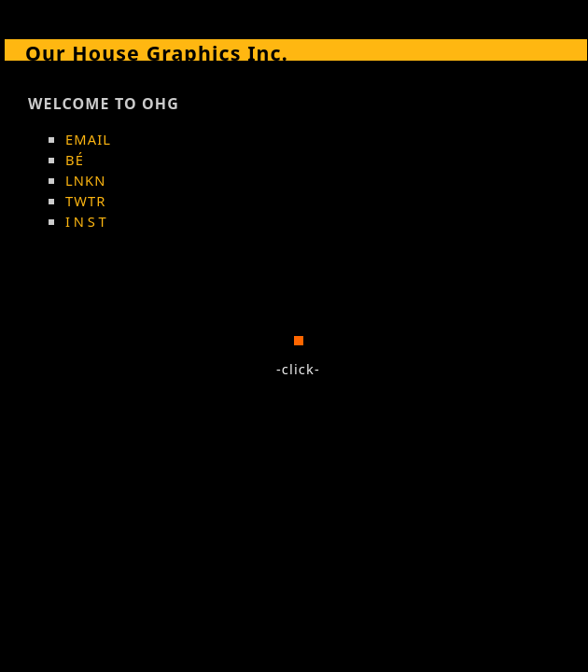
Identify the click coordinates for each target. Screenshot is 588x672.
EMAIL (88, 139)
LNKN (85, 180)
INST (87, 221)
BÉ (74, 159)
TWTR (85, 200)
